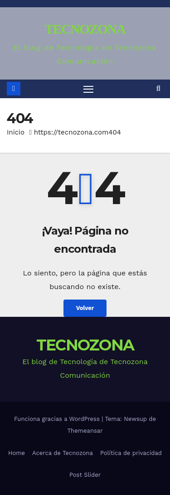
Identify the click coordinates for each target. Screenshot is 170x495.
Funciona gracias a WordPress (58, 418)
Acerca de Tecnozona (62, 453)
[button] (158, 88)
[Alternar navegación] (88, 89)
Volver (85, 308)
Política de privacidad (131, 453)
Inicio (15, 132)
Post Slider (85, 474)
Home (16, 453)
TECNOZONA (84, 28)
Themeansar (85, 430)
